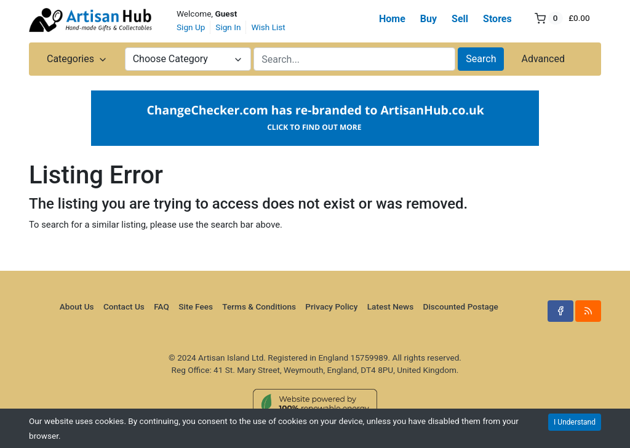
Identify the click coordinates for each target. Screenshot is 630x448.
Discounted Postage (460, 306)
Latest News (390, 306)
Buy (428, 19)
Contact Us (124, 306)
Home (392, 19)
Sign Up (191, 27)
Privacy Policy (331, 306)
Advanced (543, 59)
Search (481, 59)
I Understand (575, 422)
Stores (497, 19)
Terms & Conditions (259, 306)
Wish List (268, 27)
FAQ (161, 306)
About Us (77, 306)
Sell (460, 19)
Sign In (228, 27)
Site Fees (195, 306)
